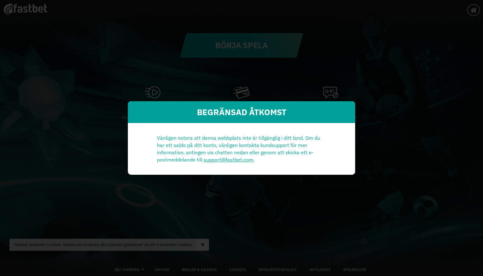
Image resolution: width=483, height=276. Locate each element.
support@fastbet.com (228, 159)
